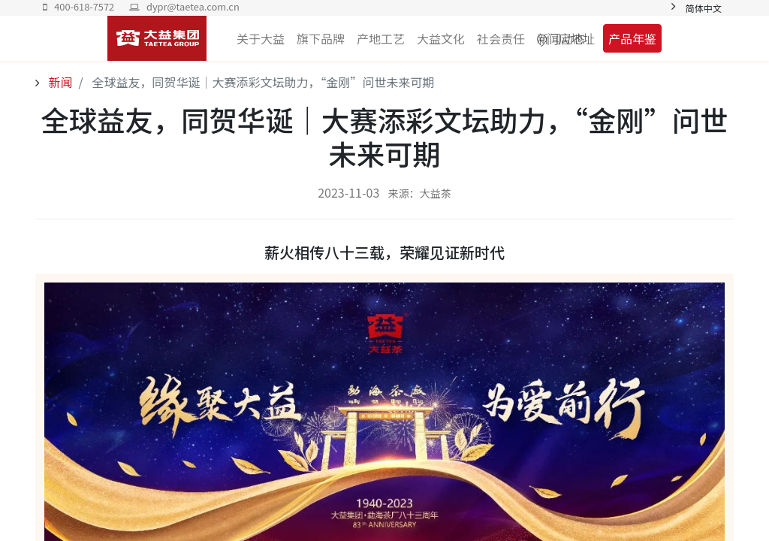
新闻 (59, 82)
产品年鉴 (632, 38)
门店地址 (571, 38)
